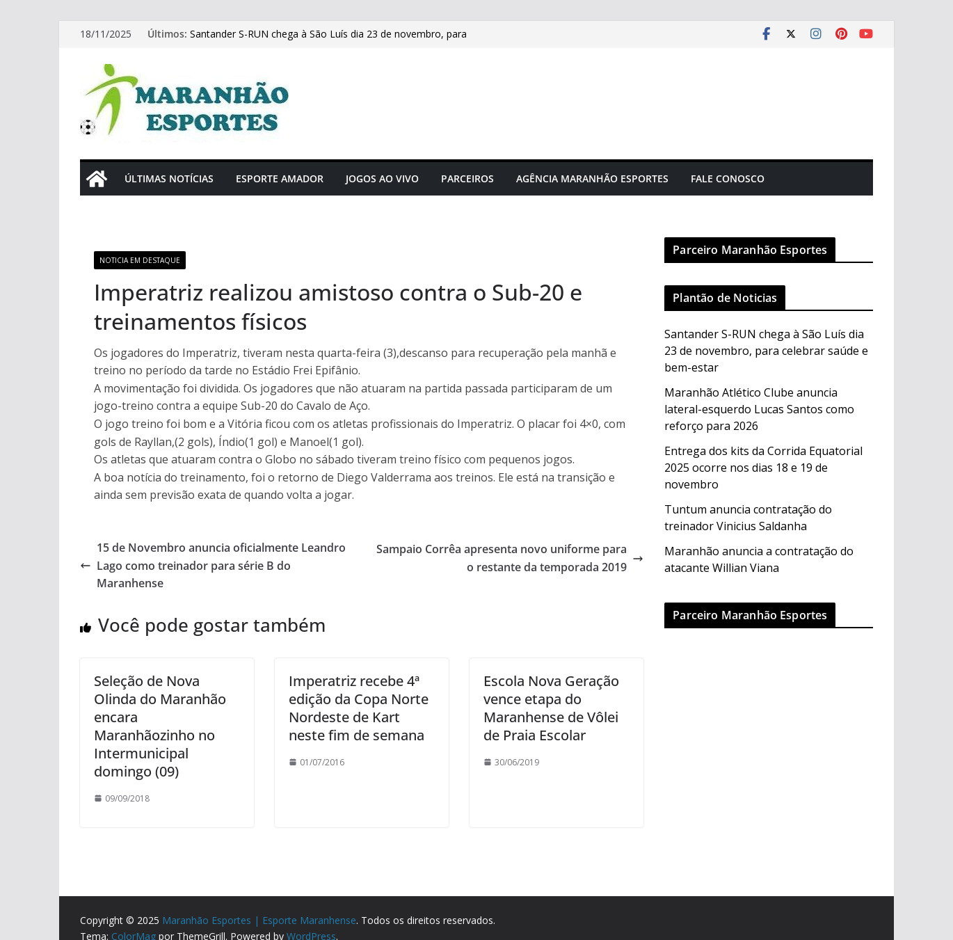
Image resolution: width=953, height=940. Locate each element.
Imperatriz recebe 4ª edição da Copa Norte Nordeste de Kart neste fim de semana (359, 707)
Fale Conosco (727, 178)
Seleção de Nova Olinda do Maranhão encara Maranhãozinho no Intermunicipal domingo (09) (160, 726)
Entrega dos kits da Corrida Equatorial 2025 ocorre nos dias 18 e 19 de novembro (763, 467)
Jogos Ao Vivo (382, 178)
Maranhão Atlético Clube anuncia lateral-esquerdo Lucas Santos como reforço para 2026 (759, 409)
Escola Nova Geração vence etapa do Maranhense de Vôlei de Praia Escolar (551, 707)
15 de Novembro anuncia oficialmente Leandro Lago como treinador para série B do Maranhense (213, 565)
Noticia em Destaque (139, 260)
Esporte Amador (279, 178)
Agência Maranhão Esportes (592, 178)
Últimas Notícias (169, 178)
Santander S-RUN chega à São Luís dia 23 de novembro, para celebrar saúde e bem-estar (766, 350)
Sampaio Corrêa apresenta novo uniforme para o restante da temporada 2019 (509, 558)
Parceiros (467, 178)
